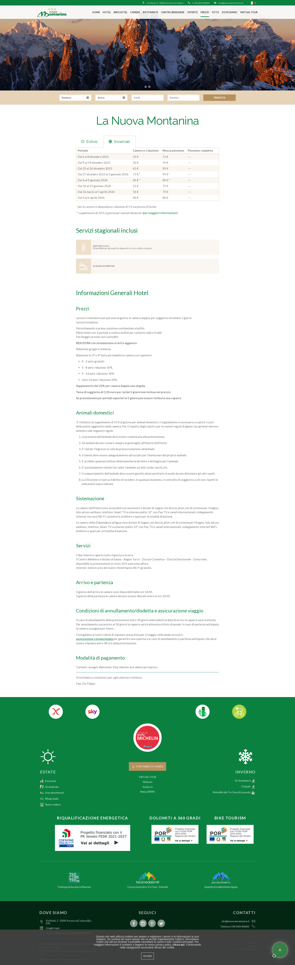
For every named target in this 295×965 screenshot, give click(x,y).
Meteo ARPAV (147, 791)
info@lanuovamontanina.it (235, 921)
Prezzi (205, 12)
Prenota (219, 97)
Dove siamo (229, 12)
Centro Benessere (172, 12)
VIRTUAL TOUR (249, 12)
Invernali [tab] (119, 141)
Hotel (107, 12)
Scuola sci (148, 786)
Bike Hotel (120, 12)
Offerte (192, 12)
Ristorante (150, 12)
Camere (135, 12)
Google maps (53, 928)
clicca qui (179, 944)
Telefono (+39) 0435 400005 (234, 926)
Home (96, 12)
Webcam (147, 781)
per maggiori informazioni (160, 213)
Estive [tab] (88, 141)
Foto (215, 12)
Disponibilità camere (147, 766)
